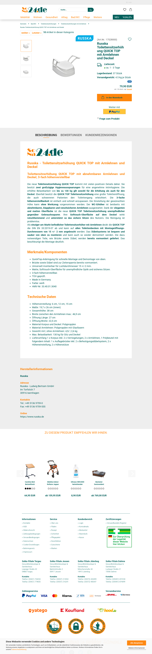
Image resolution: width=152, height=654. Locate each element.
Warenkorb (83, 534)
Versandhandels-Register (116, 523)
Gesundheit (52, 17)
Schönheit (55, 534)
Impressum (27, 552)
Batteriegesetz (29, 548)
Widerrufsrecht (29, 530)
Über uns (54, 523)
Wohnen (37, 17)
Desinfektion (56, 541)
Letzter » (36, 32)
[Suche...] (91, 10)
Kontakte (26, 523)
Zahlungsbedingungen (31, 534)
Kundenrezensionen (101, 135)
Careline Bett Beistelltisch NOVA (30, 483)
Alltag (64, 17)
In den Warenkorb (111, 97)
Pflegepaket (55, 537)
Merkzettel (83, 530)
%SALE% (127, 17)
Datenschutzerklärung (18, 649)
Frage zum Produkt (109, 118)
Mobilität (25, 17)
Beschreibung (46, 135)
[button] (131, 10)
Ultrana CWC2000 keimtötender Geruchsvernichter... (77, 483)
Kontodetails (84, 527)
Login (129, 2)
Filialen (53, 527)
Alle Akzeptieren (136, 643)
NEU (117, 17)
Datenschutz (28, 541)
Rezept (54, 530)
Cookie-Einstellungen (31, 545)
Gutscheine (55, 545)
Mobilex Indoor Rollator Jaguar (53, 483)
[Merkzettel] (125, 10)
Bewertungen (71, 135)
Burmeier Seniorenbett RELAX (99, 483)
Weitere (98, 17)
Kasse (81, 537)
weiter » (25, 32)
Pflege (86, 17)
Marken (54, 548)
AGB (25, 527)
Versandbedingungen (31, 537)
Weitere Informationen (136, 648)
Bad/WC (75, 17)
